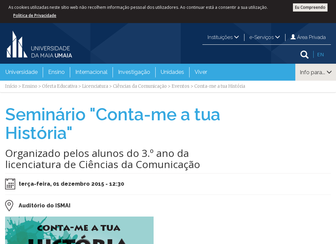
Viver (201, 72)
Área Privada (308, 37)
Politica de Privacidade (34, 15)
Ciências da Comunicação (140, 86)
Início (11, 86)
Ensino (56, 72)
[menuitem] (21, 72)
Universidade (21, 72)
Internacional (91, 72)
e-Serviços (265, 37)
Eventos (181, 86)
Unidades (172, 72)
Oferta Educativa (59, 86)
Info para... (316, 72)
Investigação (134, 72)
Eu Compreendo (310, 7)
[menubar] (106, 72)
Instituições (223, 37)
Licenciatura (95, 86)
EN (320, 54)
